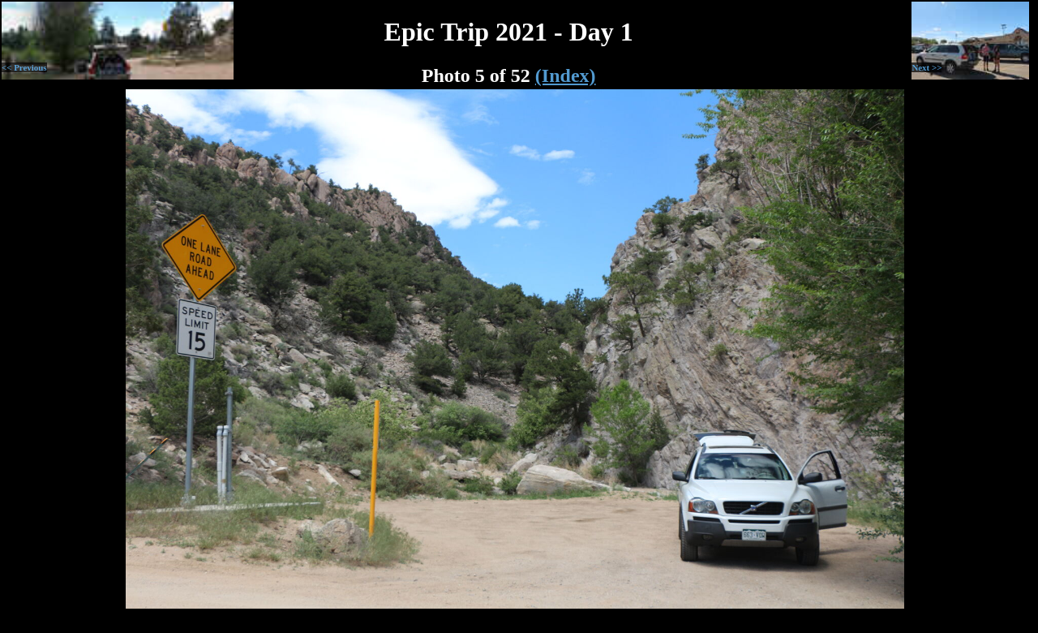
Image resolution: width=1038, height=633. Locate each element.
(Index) (565, 75)
